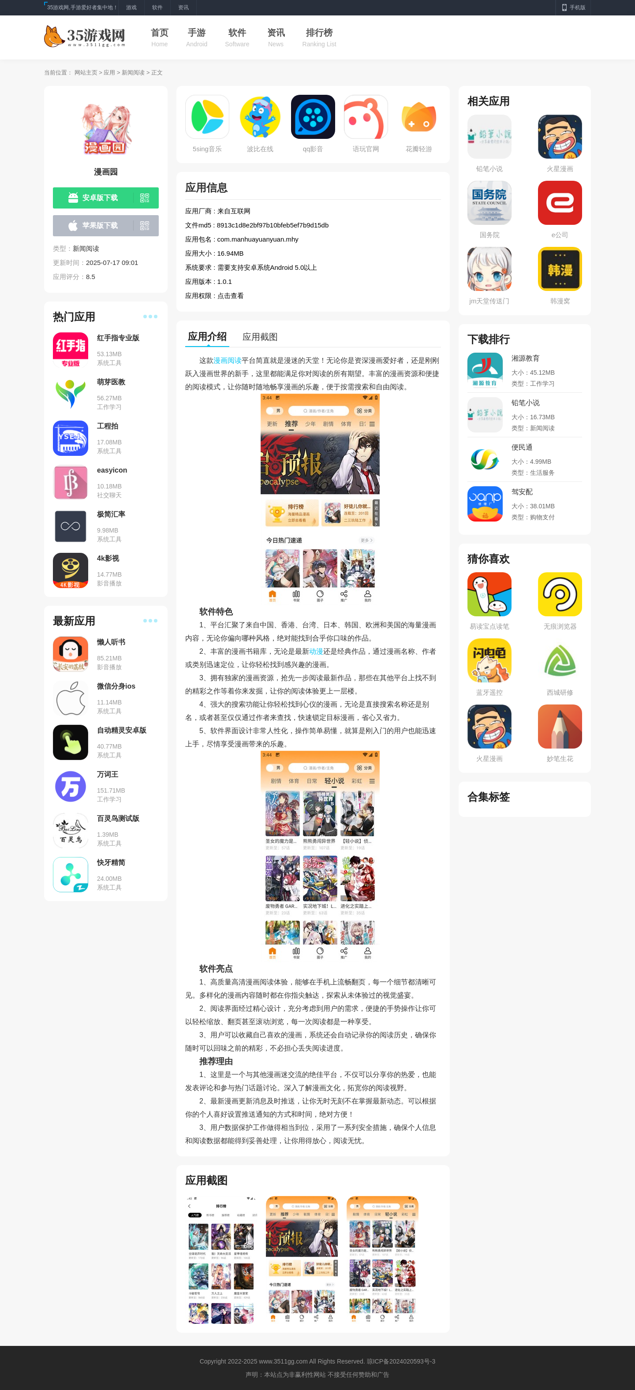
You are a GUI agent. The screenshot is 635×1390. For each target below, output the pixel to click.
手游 (196, 32)
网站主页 (86, 72)
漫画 (220, 360)
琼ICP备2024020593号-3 (401, 1361)
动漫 (316, 651)
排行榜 (319, 32)
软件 (237, 32)
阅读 (235, 360)
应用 (109, 72)
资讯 (276, 32)
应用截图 (260, 337)
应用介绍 (207, 336)
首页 (159, 32)
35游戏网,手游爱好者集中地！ (82, 7)
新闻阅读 (133, 72)
